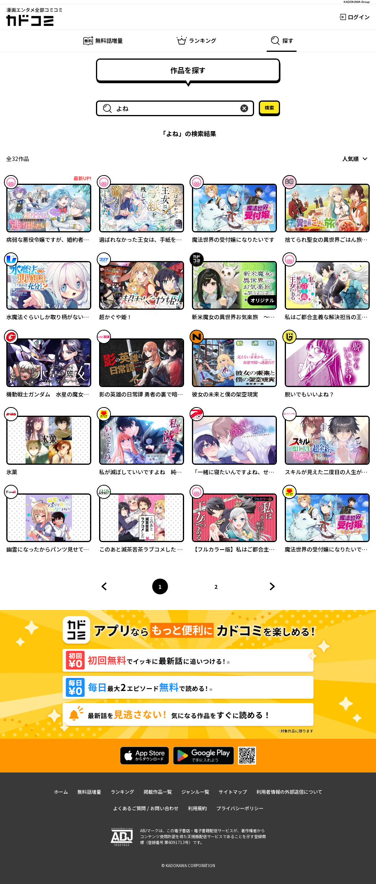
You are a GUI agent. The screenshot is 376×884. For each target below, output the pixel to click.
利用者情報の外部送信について (289, 791)
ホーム (61, 791)
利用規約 (197, 808)
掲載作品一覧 (158, 791)
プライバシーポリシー (240, 808)
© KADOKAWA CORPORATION (188, 865)
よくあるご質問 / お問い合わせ (146, 808)
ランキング (122, 791)
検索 (269, 107)
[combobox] (176, 108)
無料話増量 (89, 791)
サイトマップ (233, 791)
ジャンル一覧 (195, 791)
